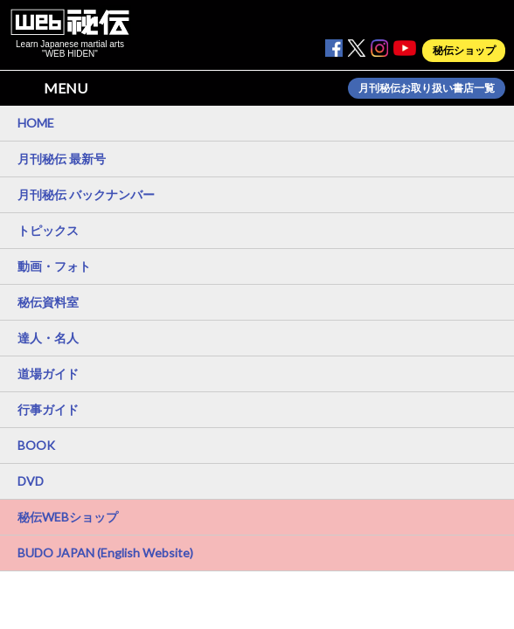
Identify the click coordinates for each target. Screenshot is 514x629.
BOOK (36, 445)
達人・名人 (48, 337)
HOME (35, 122)
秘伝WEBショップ (67, 516)
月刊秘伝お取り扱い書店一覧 (426, 88)
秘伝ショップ (464, 51)
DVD (30, 480)
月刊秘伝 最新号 (61, 158)
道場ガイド (48, 373)
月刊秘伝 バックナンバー (86, 194)
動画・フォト (54, 266)
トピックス (48, 230)
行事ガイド (48, 409)
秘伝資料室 (48, 301)
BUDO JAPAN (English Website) (105, 552)
